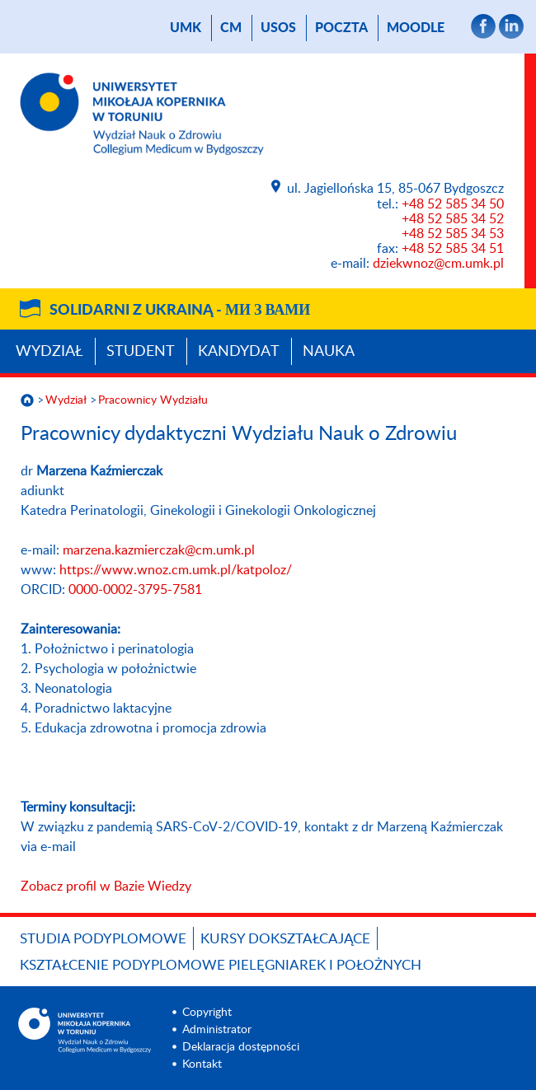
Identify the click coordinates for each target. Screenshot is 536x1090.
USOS (278, 28)
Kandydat (239, 351)
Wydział (49, 351)
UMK (185, 28)
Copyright (207, 1012)
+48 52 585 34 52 (453, 219)
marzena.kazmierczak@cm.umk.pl (159, 550)
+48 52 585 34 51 (453, 248)
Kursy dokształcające (285, 939)
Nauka (329, 351)
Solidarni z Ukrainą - (179, 310)
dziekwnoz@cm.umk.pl (438, 263)
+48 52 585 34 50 (453, 204)
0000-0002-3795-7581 (135, 589)
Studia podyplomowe (103, 939)
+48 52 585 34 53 (453, 234)
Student (140, 351)
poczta (341, 28)
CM (231, 28)
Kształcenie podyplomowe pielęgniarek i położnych (220, 965)
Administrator (217, 1030)
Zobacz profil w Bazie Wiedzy (106, 886)
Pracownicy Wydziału (153, 400)
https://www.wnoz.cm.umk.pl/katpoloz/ (175, 570)
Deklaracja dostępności (240, 1047)
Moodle (415, 28)
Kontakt (202, 1064)
